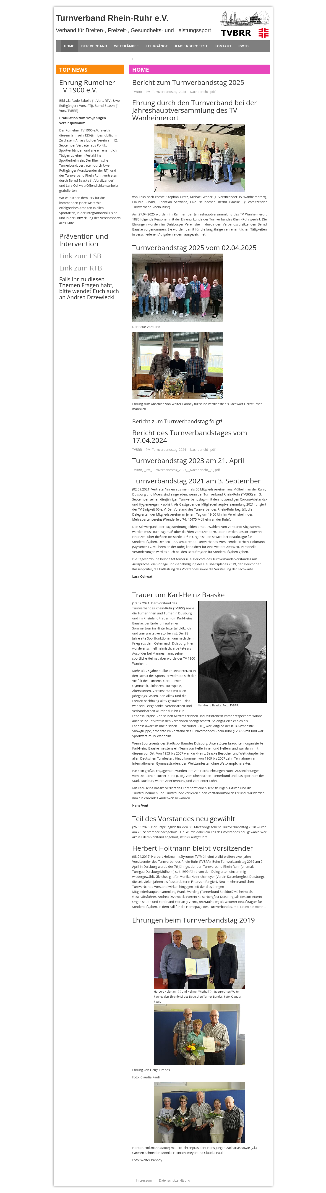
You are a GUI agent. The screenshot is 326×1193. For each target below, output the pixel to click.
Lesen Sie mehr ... (253, 907)
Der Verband (94, 46)
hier (187, 837)
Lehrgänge (157, 46)
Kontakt (223, 46)
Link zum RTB (80, 268)
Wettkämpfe (126, 46)
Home (69, 46)
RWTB (243, 46)
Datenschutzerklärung (174, 1180)
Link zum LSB (80, 255)
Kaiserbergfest (191, 46)
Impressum (144, 1180)
